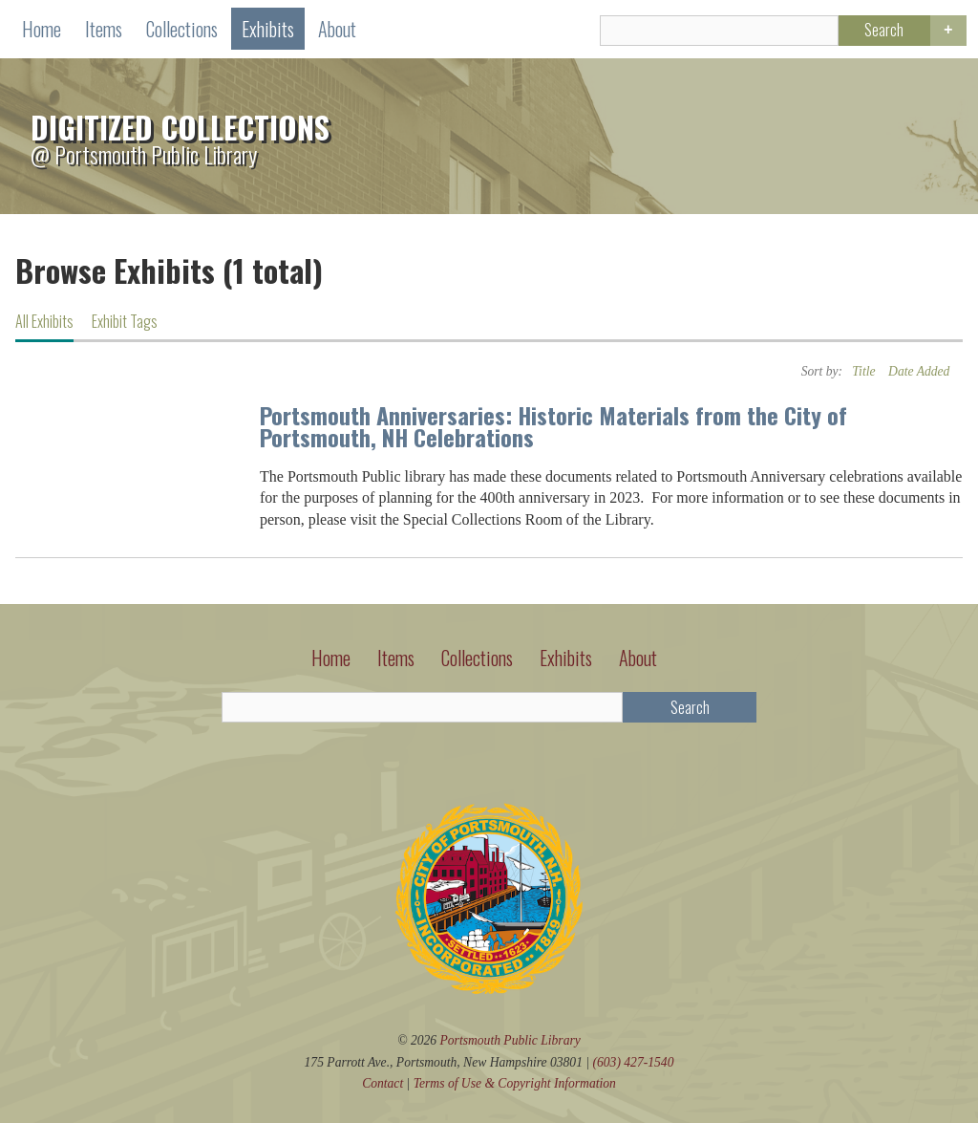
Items (103, 28)
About (337, 28)
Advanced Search (948, 30)
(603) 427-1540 (632, 1062)
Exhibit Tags (125, 321)
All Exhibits (44, 321)
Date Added (918, 371)
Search (884, 29)
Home (41, 28)
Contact (382, 1083)
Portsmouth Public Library (510, 1040)
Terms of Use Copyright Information (515, 1083)
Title (863, 371)
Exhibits (268, 28)
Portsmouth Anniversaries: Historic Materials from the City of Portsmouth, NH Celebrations (553, 425)
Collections (182, 28)
